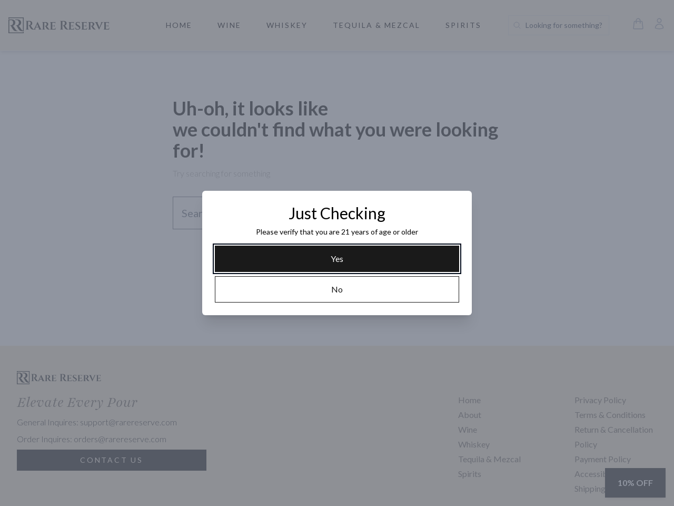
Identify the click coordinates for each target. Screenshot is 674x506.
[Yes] (337, 259)
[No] (337, 289)
